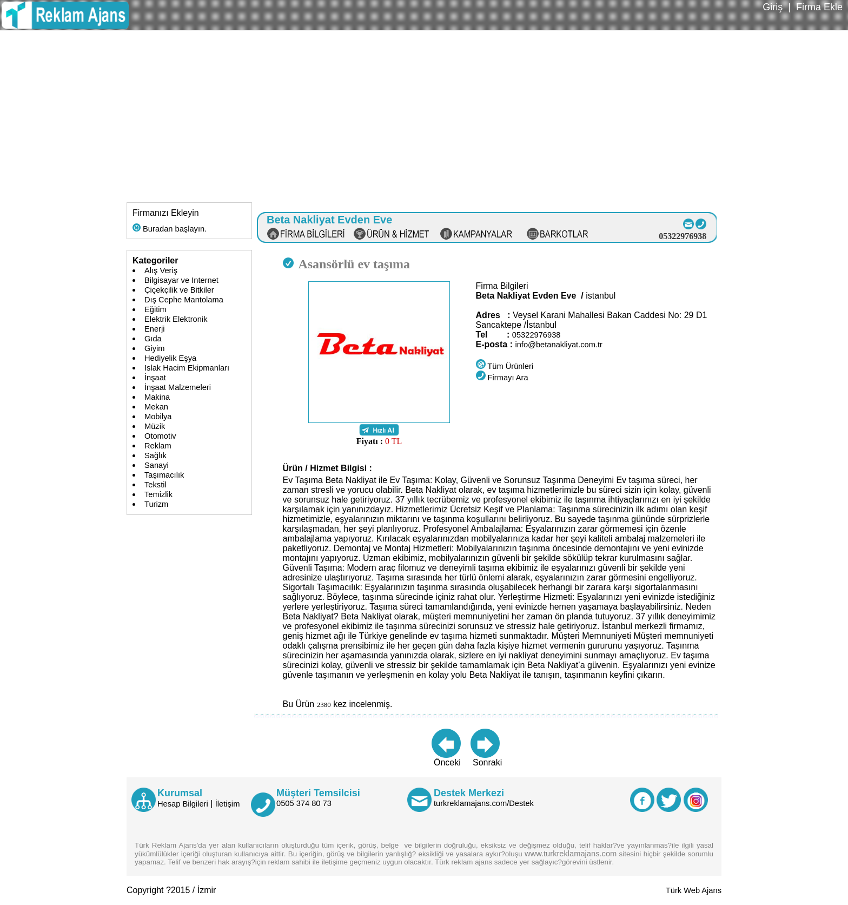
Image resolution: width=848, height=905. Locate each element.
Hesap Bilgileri (182, 804)
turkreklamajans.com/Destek (484, 803)
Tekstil (155, 484)
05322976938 (536, 335)
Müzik (154, 426)
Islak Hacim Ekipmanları (186, 368)
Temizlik (158, 494)
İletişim (227, 804)
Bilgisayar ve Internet (181, 280)
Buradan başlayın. (169, 228)
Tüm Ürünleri (505, 366)
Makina (157, 397)
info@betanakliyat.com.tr (558, 344)
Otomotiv (160, 436)
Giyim (154, 348)
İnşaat (155, 377)
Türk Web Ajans (693, 890)
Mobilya (158, 416)
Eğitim (155, 309)
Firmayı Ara (502, 377)
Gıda (153, 338)
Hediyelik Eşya (170, 358)
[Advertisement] (424, 111)
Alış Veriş (160, 270)
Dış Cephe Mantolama (183, 299)
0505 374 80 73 (304, 803)
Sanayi (156, 465)
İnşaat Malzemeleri (177, 387)
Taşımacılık (164, 475)
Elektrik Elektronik (175, 319)
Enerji (154, 329)
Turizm (156, 504)
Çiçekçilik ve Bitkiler (179, 290)
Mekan (156, 406)
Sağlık (155, 455)
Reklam (157, 445)
